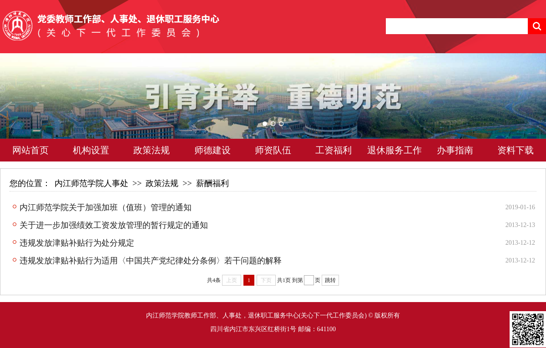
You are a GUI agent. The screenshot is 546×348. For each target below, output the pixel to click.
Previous (25, 109)
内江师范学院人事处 (91, 183)
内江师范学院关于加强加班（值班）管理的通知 (106, 207)
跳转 (330, 280)
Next (521, 109)
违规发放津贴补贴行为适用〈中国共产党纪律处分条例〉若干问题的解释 (151, 260)
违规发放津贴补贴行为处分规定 (77, 242)
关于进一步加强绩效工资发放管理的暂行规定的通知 (114, 225)
